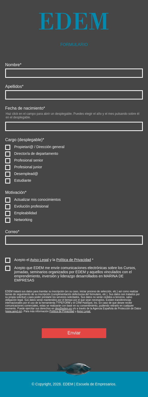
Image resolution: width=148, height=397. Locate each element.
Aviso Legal (39, 260)
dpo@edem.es (63, 308)
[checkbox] (74, 163)
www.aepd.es (13, 311)
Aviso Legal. (84, 311)
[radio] (74, 146)
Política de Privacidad (73, 260)
